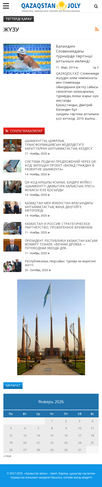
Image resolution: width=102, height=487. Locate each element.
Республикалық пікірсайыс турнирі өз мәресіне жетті (60, 263)
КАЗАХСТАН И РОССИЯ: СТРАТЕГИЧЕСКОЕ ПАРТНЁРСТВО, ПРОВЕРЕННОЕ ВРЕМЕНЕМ (58, 226)
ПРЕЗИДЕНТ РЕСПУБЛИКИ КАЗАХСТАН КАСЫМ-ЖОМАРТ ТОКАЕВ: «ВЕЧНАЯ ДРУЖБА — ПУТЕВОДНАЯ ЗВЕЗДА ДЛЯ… (61, 244)
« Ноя (7, 456)
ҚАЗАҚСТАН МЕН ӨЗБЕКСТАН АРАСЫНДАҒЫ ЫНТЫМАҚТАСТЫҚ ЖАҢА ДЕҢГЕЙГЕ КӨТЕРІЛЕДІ (59, 207)
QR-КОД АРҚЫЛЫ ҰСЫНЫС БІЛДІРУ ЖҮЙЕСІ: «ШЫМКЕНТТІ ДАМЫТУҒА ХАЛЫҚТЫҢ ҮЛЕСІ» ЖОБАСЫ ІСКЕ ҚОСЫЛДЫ (60, 186)
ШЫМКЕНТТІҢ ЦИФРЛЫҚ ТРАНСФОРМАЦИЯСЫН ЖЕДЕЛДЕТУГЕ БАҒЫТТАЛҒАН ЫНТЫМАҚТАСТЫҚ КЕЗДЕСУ (58, 145)
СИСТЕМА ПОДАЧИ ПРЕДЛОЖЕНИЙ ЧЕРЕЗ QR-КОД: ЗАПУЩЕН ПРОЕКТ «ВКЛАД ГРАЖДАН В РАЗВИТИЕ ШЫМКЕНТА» (61, 165)
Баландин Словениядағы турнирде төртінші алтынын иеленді (74, 53)
